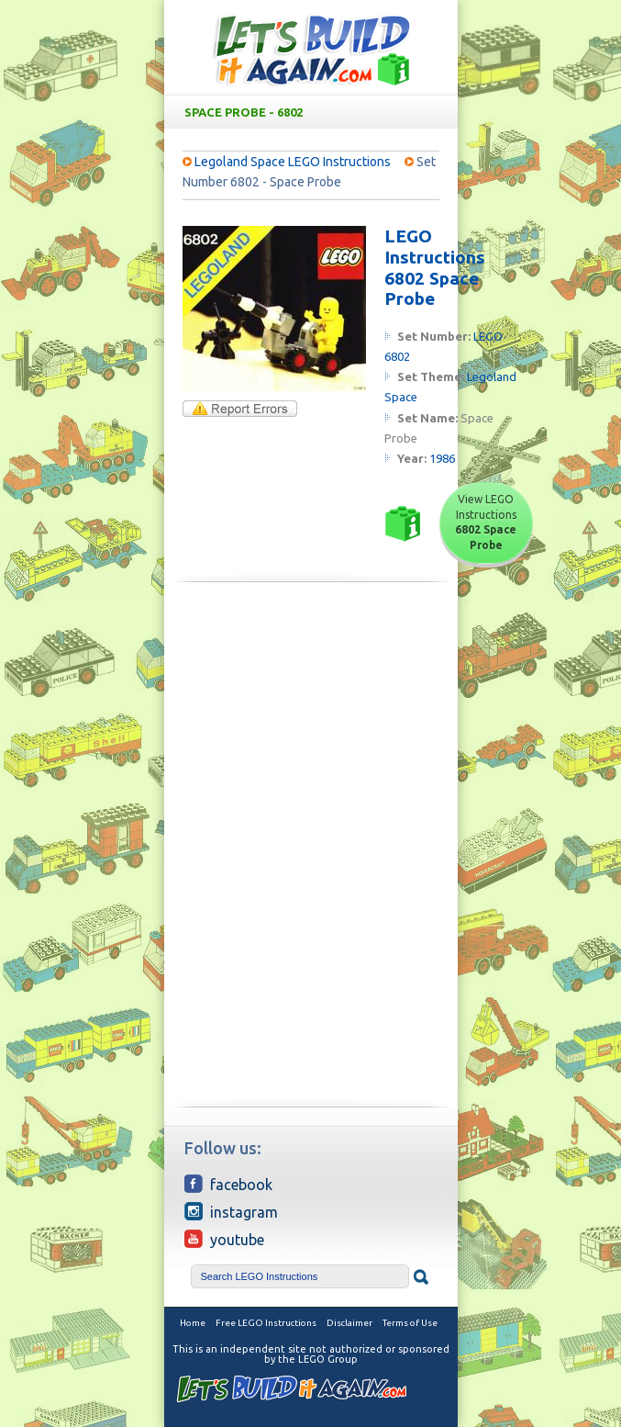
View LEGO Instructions (485, 522)
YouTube (224, 1239)
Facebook (228, 1183)
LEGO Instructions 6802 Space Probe (434, 267)
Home (192, 1323)
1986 (442, 458)
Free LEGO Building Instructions (311, 49)
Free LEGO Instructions (266, 1323)
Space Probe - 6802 (314, 112)
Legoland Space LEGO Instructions (292, 161)
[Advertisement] (311, 724)
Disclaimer (349, 1323)
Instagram (231, 1211)
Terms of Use (410, 1323)
